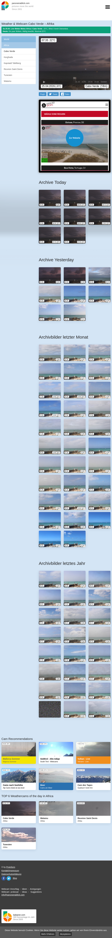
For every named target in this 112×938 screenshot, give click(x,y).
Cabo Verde (9, 51)
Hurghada (8, 57)
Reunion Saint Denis (13, 69)
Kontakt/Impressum (10, 870)
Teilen (67, 94)
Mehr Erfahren (47, 934)
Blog (15, 878)
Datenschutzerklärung (11, 874)
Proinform (10, 867)
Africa (6, 45)
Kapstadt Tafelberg (12, 63)
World (6, 39)
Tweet (55, 94)
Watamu (7, 81)
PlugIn (42, 94)
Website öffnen (75, 137)
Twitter (9, 878)
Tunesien (8, 75)
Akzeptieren (65, 934)
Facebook (3, 878)
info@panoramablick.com (12, 895)
